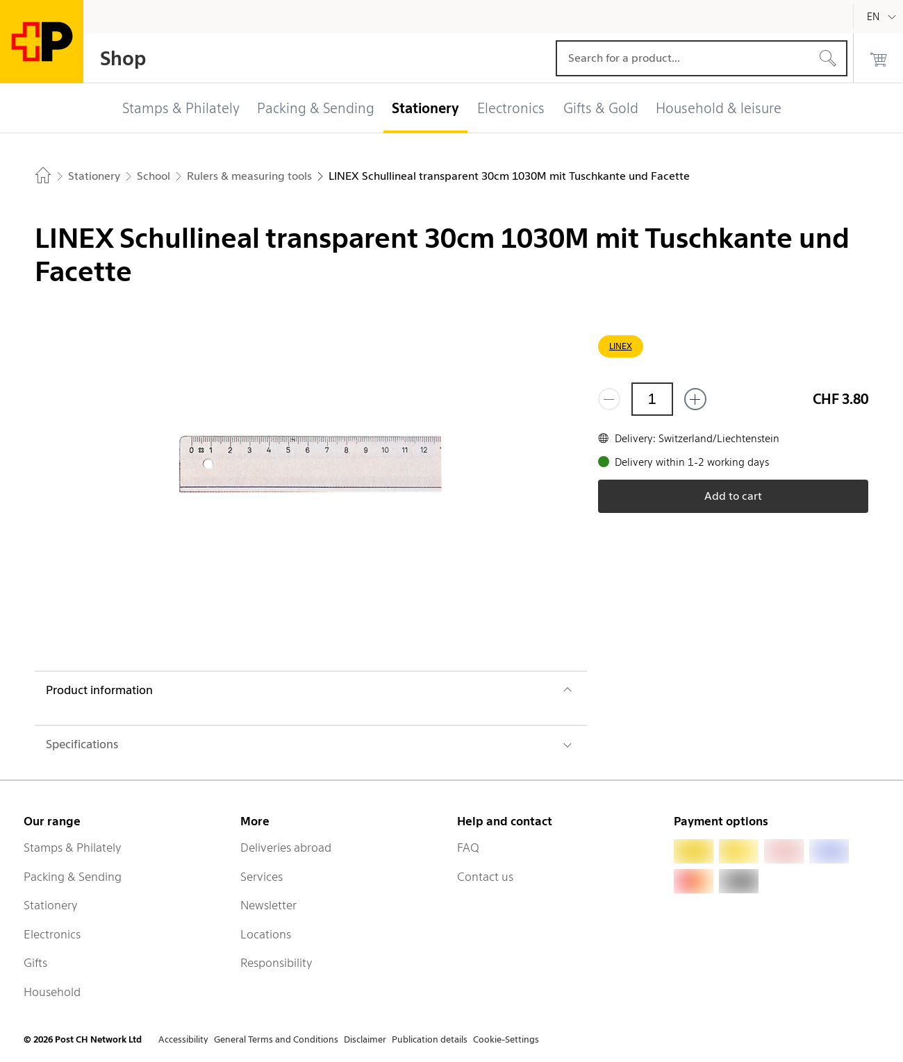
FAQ (468, 847)
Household (52, 992)
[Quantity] (652, 399)
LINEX (620, 346)
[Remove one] (609, 399)
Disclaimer (365, 1039)
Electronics (52, 934)
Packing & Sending (73, 877)
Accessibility (183, 1039)
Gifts (35, 963)
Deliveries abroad (285, 847)
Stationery (51, 905)
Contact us (485, 877)
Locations (265, 934)
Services (261, 877)
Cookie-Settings (506, 1039)
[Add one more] (695, 399)
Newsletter (268, 905)
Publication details (429, 1039)
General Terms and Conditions (276, 1039)
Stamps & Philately (73, 847)
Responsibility (276, 963)
